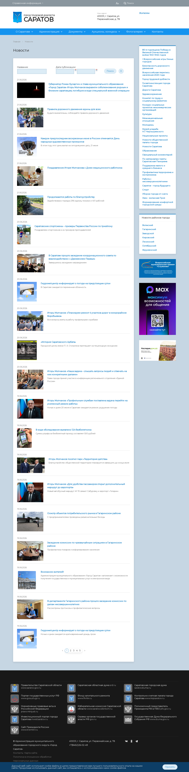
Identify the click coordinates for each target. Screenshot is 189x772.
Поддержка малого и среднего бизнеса (153, 166)
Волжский (147, 225)
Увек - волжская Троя (153, 198)
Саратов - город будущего (156, 185)
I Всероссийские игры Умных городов (157, 60)
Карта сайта (30, 753)
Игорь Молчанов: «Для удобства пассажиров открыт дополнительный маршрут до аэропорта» (86, 486)
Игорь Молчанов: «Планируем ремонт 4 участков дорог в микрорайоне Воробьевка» (87, 314)
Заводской (148, 233)
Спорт (145, 189)
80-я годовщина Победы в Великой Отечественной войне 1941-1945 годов (156, 52)
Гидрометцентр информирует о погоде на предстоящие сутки (75, 283)
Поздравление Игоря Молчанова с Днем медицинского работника (84, 168)
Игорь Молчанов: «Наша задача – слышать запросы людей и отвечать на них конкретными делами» (87, 373)
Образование (149, 150)
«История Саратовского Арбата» (58, 342)
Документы (76, 31)
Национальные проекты (155, 136)
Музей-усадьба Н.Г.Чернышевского (153, 130)
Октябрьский (149, 246)
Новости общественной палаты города (155, 141)
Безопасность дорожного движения (156, 67)
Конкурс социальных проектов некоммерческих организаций (156, 107)
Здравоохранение (152, 94)
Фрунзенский (149, 250)
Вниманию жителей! (52, 572)
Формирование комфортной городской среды (157, 203)
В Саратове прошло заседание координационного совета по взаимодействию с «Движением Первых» (82, 257)
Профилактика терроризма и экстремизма (157, 173)
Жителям (144, 13)
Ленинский (148, 241)
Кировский (148, 237)
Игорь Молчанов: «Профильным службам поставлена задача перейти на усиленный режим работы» (87, 402)
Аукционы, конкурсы (104, 31)
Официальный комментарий (157, 155)
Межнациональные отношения (152, 119)
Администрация (49, 31)
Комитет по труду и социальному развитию (154, 99)
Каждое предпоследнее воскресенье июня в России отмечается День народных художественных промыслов (80, 140)
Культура (146, 114)
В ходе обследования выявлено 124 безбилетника (63, 430)
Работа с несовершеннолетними (154, 180)
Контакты (157, 31)
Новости (29, 41)
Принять (170, 767)
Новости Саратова (152, 146)
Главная (16, 41)
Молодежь (148, 125)
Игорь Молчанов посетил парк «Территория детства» (78, 459)
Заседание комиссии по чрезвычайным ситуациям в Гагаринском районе (84, 544)
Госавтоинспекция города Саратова (156, 84)
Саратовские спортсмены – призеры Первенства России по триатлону (73, 226)
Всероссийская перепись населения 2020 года (155, 73)
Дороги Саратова (151, 90)
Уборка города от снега (155, 194)
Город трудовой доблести (156, 79)
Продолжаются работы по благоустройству (71, 197)
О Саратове (23, 31)
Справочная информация (26, 3)
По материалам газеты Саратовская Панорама (154, 160)
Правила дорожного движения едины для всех (74, 109)
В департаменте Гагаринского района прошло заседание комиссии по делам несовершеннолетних (86, 603)
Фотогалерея (134, 31)
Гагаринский (149, 229)
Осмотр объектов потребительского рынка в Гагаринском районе (84, 513)
